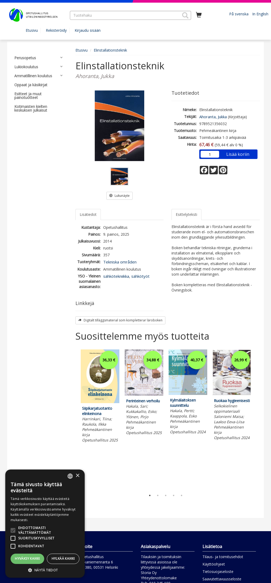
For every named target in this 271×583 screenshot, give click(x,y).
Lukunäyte (119, 195)
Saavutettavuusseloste (221, 578)
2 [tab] (157, 495)
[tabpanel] (100, 397)
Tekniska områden (120, 262)
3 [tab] (165, 495)
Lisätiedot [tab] (88, 214)
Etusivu (32, 30)
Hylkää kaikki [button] (63, 558)
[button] (185, 15)
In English (260, 13)
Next (257, 419)
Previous (74, 419)
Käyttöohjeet (213, 564)
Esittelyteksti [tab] (186, 214)
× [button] (77, 476)
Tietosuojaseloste (217, 571)
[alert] (45, 524)
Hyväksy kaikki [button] (27, 558)
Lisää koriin (237, 154)
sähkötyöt (140, 276)
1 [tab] (149, 495)
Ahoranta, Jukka (213, 116)
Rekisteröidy (56, 30)
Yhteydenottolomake (159, 577)
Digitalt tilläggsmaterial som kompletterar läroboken (120, 320)
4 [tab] (173, 495)
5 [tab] (181, 495)
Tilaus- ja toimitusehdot (222, 556)
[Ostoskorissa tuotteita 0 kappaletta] (199, 15)
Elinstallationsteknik (110, 50)
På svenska (239, 13)
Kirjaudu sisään (88, 30)
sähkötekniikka (116, 276)
